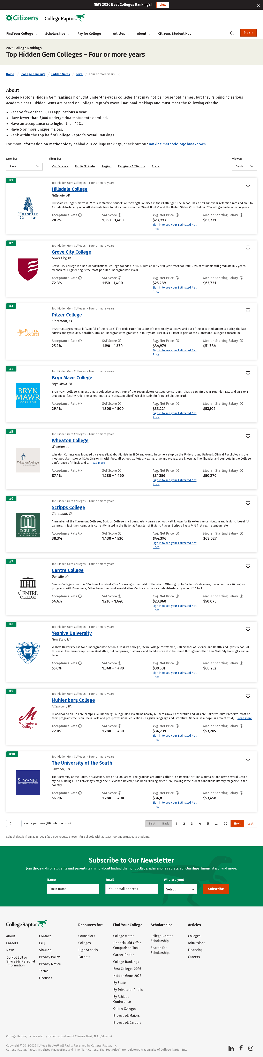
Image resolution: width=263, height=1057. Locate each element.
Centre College (68, 570)
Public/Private (85, 166)
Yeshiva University (72, 633)
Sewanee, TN (61, 769)
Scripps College (68, 507)
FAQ (42, 943)
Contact (45, 936)
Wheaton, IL (60, 447)
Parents (84, 957)
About (143, 34)
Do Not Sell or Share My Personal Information (20, 961)
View (163, 5)
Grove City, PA (62, 258)
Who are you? (174, 880)
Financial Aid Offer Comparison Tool (127, 945)
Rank (13, 166)
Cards (239, 166)
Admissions (196, 943)
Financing (195, 950)
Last (250, 823)
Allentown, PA (62, 706)
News (10, 950)
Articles (121, 34)
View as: (237, 159)
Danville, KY (60, 577)
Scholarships (57, 34)
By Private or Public (128, 990)
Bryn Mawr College (72, 378)
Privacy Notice (50, 964)
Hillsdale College (70, 189)
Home (10, 74)
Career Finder (123, 955)
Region (106, 166)
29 (225, 824)
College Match (123, 936)
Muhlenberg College (73, 700)
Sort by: (11, 159)
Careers (12, 943)
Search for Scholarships (160, 950)
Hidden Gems (60, 74)
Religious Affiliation (131, 166)
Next (237, 823)
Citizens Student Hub (174, 34)
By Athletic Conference (122, 999)
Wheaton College (70, 440)
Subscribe (216, 889)
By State (119, 983)
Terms (43, 971)
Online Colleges (124, 1009)
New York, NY (61, 639)
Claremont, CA (62, 321)
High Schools (88, 950)
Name (51, 880)
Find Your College (21, 34)
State (155, 166)
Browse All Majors (126, 1016)
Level (79, 74)
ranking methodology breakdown (177, 144)
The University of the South (82, 763)
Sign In (248, 32)
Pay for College (91, 34)
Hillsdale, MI (61, 195)
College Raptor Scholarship (162, 938)
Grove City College (71, 252)
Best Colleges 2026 (127, 969)
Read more (98, 463)
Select (170, 889)
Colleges (84, 943)
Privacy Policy (49, 957)
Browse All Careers (127, 1023)
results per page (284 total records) (38, 823)
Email (109, 880)
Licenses (45, 978)
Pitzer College (67, 315)
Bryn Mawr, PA (62, 384)
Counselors (86, 936)
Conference (60, 166)
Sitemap (45, 950)
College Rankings (33, 74)
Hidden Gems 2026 (127, 976)
